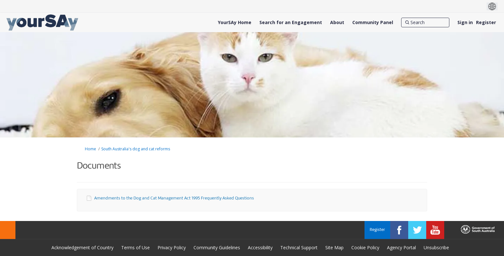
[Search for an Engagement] (291, 22)
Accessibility (260, 247)
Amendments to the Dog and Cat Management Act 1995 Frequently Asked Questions (174, 198)
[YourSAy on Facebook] (399, 230)
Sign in (465, 22)
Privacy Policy (172, 247)
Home (90, 149)
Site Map (334, 247)
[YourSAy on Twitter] (417, 230)
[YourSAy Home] (234, 22)
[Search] (425, 22)
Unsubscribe (436, 247)
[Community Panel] (373, 22)
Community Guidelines (217, 247)
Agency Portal (401, 247)
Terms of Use (135, 247)
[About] (337, 22)
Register (486, 22)
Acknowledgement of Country (82, 247)
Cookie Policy (365, 247)
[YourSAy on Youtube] (435, 230)
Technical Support (299, 247)
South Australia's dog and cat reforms (135, 149)
